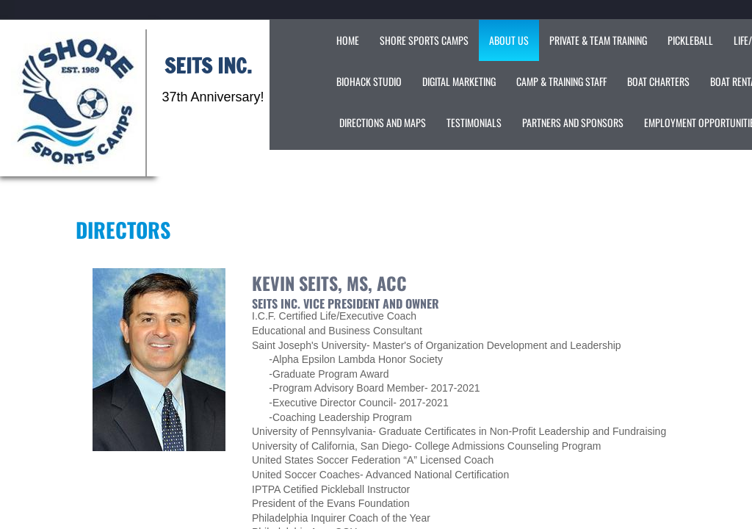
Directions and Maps (382, 122)
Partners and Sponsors (572, 122)
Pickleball (690, 40)
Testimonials (474, 122)
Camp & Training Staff (561, 81)
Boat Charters (658, 81)
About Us (509, 40)
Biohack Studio (369, 81)
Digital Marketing (459, 81)
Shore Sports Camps (424, 40)
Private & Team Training (598, 40)
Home (347, 40)
